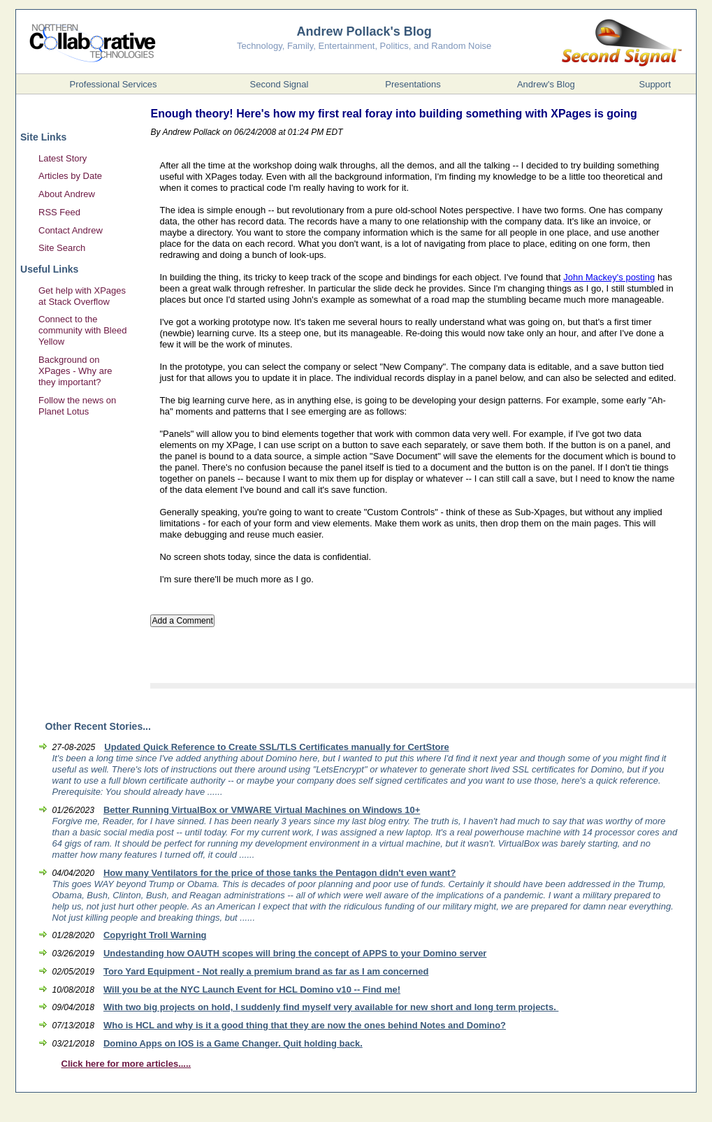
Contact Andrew (70, 230)
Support (655, 84)
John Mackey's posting (609, 277)
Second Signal (279, 84)
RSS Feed (59, 212)
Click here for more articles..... (126, 1063)
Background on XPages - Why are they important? (75, 370)
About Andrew (66, 194)
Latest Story (62, 158)
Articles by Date (70, 176)
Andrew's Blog (546, 84)
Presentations (413, 84)
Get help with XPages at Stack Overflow (82, 296)
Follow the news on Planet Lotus (77, 406)
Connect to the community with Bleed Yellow (82, 330)
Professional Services (113, 84)
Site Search (61, 248)
